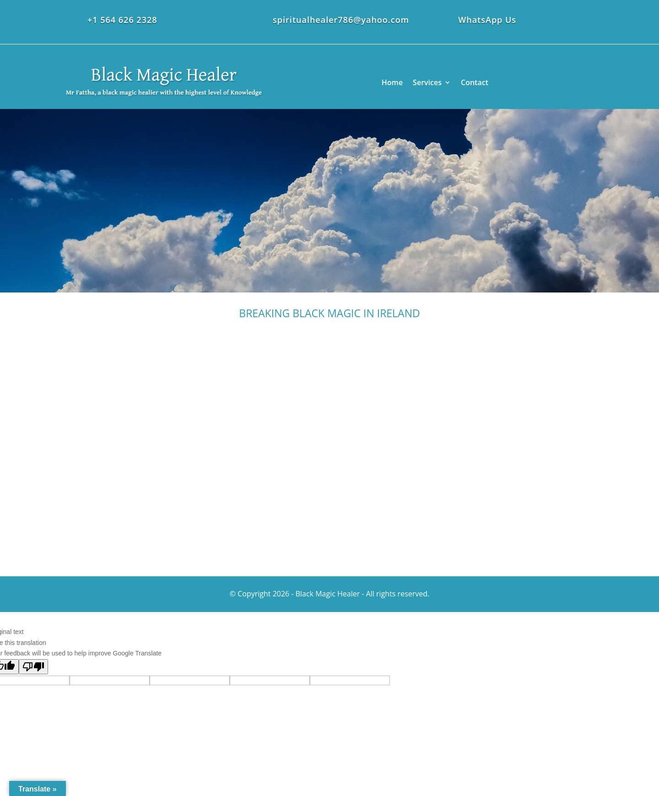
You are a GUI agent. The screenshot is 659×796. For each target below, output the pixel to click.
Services (427, 82)
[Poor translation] (33, 666)
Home (392, 82)
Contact (474, 82)
